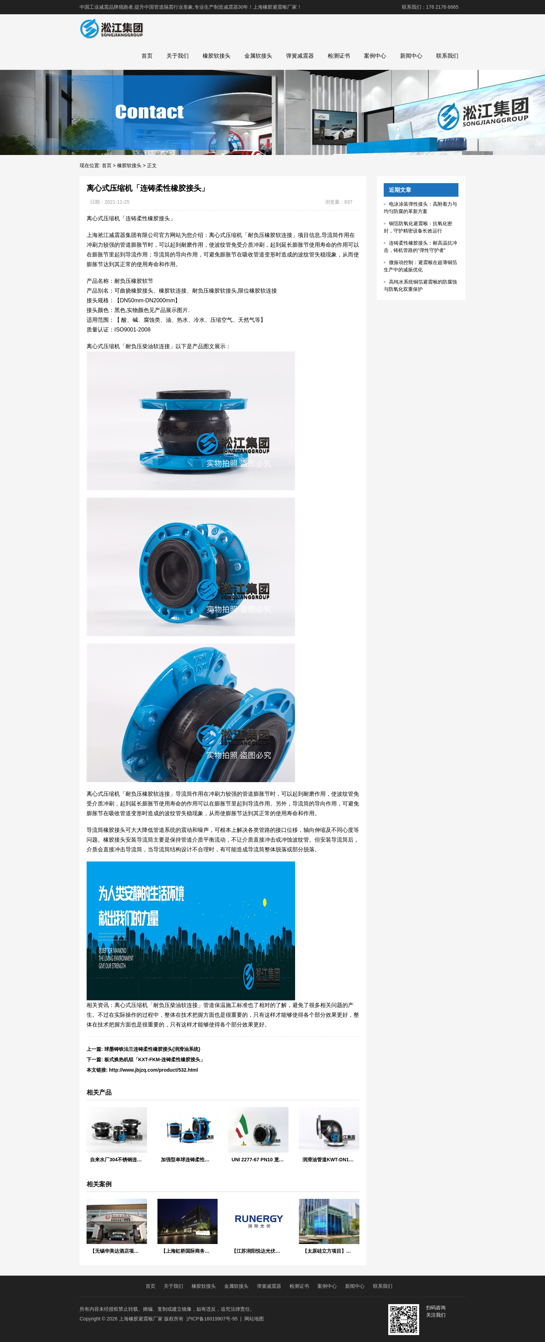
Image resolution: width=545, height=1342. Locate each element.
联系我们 (447, 56)
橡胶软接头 (216, 56)
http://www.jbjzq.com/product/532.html (153, 1070)
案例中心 (375, 56)
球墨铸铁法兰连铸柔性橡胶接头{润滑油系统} (152, 1049)
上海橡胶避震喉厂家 (141, 1318)
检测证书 (339, 56)
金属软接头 (258, 56)
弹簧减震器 (300, 56)
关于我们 (177, 56)
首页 (147, 56)
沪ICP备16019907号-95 (212, 1318)
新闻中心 (411, 56)
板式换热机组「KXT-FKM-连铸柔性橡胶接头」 (154, 1059)
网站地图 (254, 1318)
